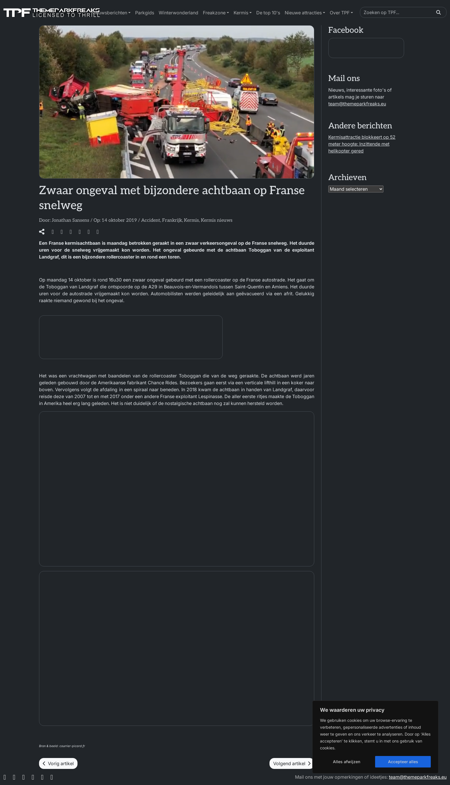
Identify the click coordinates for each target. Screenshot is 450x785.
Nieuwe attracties (303, 13)
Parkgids (144, 13)
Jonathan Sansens (70, 220)
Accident (150, 220)
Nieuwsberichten (109, 13)
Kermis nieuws (216, 220)
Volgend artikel (292, 763)
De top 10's (268, 13)
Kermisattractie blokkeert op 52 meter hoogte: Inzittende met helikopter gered (361, 144)
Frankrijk (172, 220)
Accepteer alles (403, 761)
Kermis (241, 13)
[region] (375, 737)
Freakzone (214, 13)
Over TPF (340, 13)
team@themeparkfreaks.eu (357, 104)
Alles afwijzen (346, 761)
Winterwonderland (178, 13)
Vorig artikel (58, 763)
